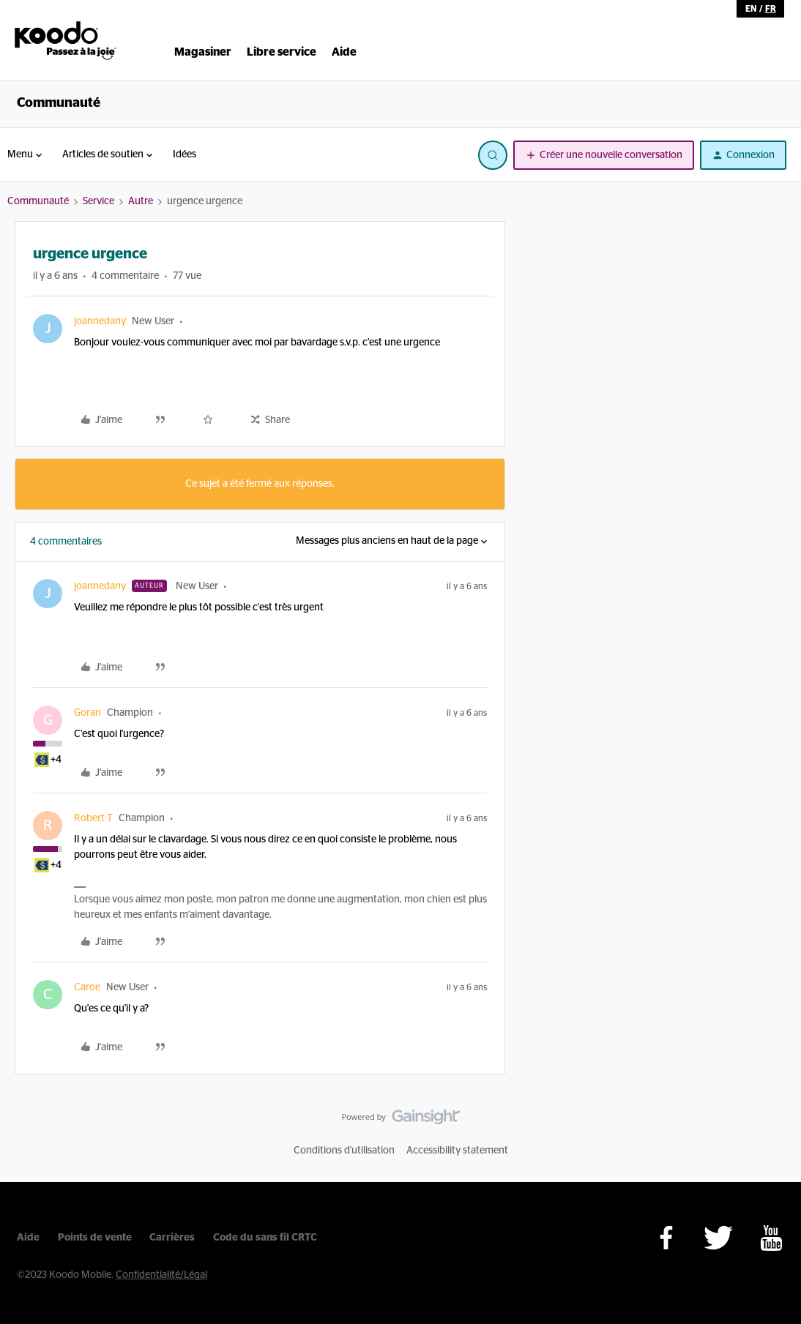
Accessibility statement (457, 1150)
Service (98, 201)
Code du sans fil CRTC (265, 1238)
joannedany (100, 321)
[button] (603, 155)
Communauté (58, 103)
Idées (184, 154)
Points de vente (95, 1238)
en (750, 8)
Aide (28, 1238)
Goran (87, 713)
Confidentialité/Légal (161, 1275)
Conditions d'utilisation (344, 1150)
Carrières (172, 1238)
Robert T (93, 818)
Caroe (87, 987)
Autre (140, 201)
